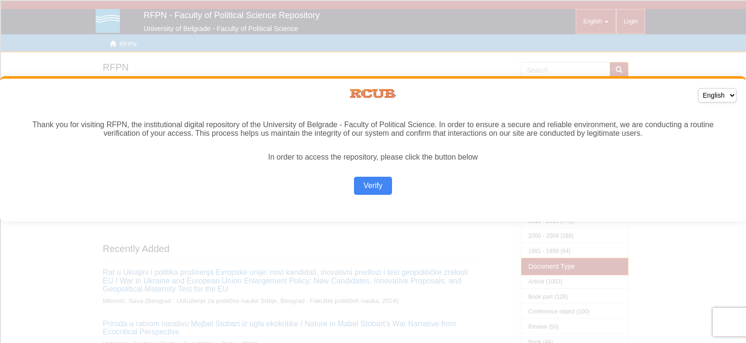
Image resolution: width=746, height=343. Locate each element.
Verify (373, 186)
